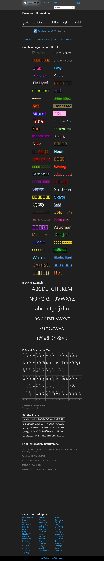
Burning (59, 520)
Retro (41, 541)
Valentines (44, 550)
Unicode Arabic (43, 39)
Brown (42, 520)
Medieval (60, 534)
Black (58, 517)
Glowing (27, 529)
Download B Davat (43, 31)
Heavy (59, 532)
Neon (41, 536)
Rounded (60, 541)
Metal (25, 536)
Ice (40, 534)
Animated (43, 517)
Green (42, 532)
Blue (25, 520)
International (29, 39)
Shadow (60, 543)
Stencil (42, 548)
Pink (41, 539)
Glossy (59, 527)
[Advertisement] (11, 46)
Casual (26, 522)
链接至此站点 (57, 558)
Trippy (26, 550)
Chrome (43, 522)
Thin (54, 39)
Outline (26, 539)
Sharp (26, 546)
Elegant (43, 524)
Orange (59, 536)
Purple (59, 539)
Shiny (41, 546)
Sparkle (26, 548)
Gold (42, 529)
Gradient (59, 529)
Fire (57, 524)
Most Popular (28, 517)
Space (58, 546)
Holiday (26, 534)
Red (25, 541)
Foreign (69, 39)
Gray (25, 532)
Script (42, 543)
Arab (61, 39)
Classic (59, 522)
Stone (58, 548)
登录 (78, 3)
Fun (25, 527)
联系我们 (45, 558)
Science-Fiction (29, 543)
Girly (41, 527)
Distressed (28, 524)
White (58, 550)
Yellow (26, 553)
